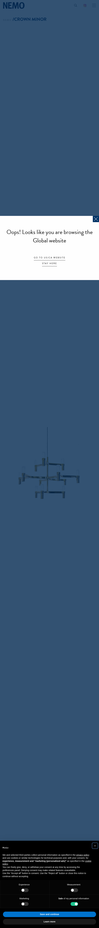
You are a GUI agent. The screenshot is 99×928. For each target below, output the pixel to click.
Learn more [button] (49, 921)
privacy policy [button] (82, 855)
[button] (94, 845)
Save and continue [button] (49, 914)
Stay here (49, 263)
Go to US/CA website (49, 257)
